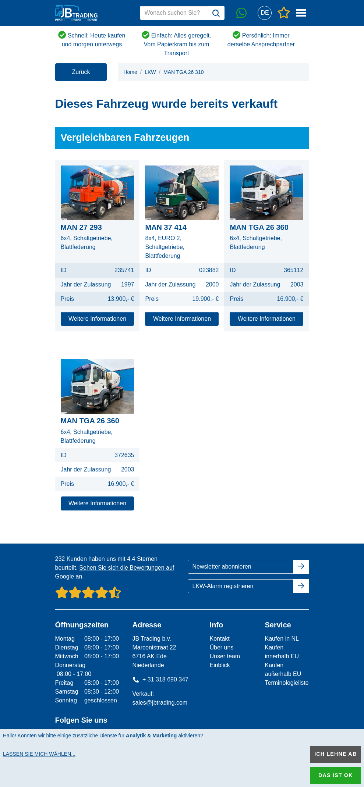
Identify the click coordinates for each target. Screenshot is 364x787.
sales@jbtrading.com (159, 702)
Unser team (224, 656)
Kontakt (219, 638)
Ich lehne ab (335, 754)
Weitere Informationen (97, 319)
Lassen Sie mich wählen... (39, 754)
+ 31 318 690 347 (160, 679)
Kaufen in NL (282, 638)
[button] (265, 13)
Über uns (221, 647)
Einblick (219, 665)
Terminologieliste (286, 683)
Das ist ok (335, 775)
